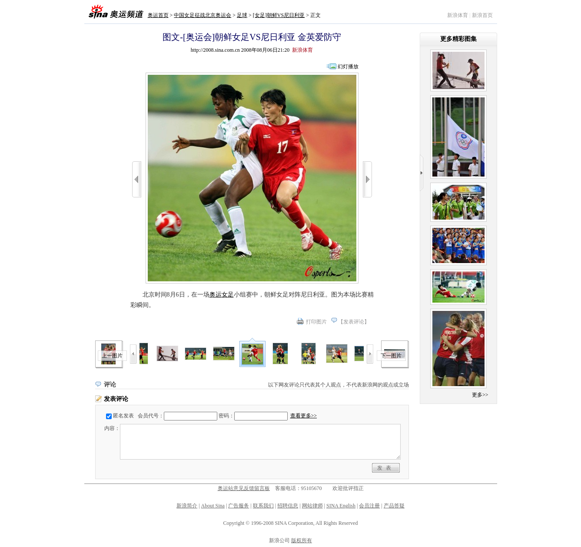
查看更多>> (303, 416)
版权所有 (301, 540)
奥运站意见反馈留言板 (244, 488)
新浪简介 (186, 506)
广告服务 (238, 506)
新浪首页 (482, 15)
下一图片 (391, 356)
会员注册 (369, 506)
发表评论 (353, 322)
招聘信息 (287, 506)
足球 (242, 15)
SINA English (340, 506)
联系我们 (263, 506)
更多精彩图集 (458, 39)
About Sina (213, 506)
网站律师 (312, 506)
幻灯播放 (348, 66)
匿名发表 (123, 416)
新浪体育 (457, 15)
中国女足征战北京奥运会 (202, 15)
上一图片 (112, 356)
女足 (228, 294)
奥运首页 (158, 15)
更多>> (480, 395)
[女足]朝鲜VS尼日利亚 (279, 15)
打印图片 (316, 322)
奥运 (215, 294)
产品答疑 (394, 506)
